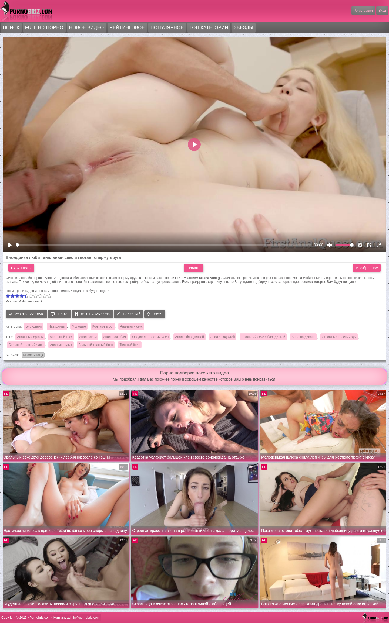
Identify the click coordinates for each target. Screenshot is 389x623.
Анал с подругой (222, 337)
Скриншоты (21, 268)
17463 (59, 314)
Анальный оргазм (30, 337)
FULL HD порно (44, 27)
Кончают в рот (103, 326)
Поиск (11, 27)
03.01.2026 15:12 (92, 314)
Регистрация (363, 10)
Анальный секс (131, 326)
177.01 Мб (128, 314)
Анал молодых (61, 345)
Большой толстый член (26, 345)
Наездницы (56, 326)
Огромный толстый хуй (339, 337)
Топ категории (208, 27)
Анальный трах (61, 337)
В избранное (367, 268)
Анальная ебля (114, 337)
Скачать (193, 268)
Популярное (167, 27)
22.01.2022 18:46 (26, 314)
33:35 (154, 314)
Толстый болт (129, 345)
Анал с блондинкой (189, 337)
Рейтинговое (127, 27)
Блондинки (34, 326)
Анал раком (88, 337)
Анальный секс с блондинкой (263, 337)
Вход (382, 10)
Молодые (79, 326)
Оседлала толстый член (150, 337)
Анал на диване (303, 337)
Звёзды (243, 27)
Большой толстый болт (95, 345)
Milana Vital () (32, 355)
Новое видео (86, 27)
